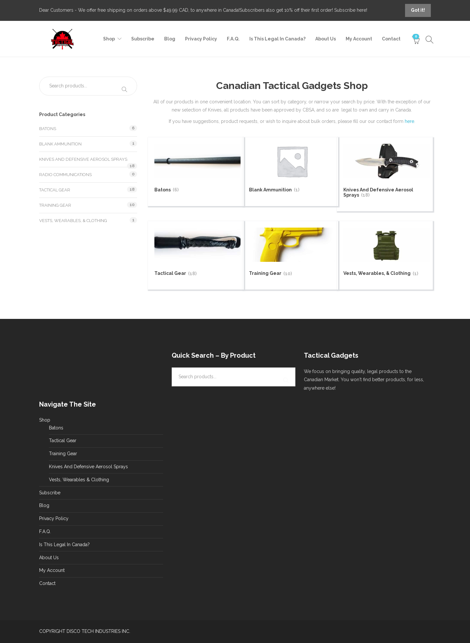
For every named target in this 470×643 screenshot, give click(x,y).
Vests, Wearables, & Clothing (73, 220)
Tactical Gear (54, 189)
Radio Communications (65, 174)
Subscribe (142, 38)
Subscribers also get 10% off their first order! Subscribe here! (303, 10)
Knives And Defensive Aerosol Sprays (83, 159)
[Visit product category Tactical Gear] (197, 253)
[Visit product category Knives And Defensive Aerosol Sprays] (386, 172)
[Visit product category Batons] (197, 169)
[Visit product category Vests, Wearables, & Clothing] (386, 253)
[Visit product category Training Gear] (292, 253)
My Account (359, 38)
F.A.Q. (233, 38)
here (409, 121)
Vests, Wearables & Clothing (79, 479)
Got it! (418, 10)
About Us (325, 38)
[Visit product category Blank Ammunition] (292, 169)
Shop (109, 38)
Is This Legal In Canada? (277, 38)
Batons (47, 128)
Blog (169, 38)
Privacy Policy (201, 38)
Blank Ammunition (60, 144)
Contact (391, 38)
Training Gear (55, 205)
